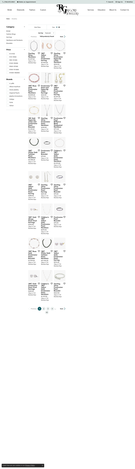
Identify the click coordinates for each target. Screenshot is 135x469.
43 (88, 402)
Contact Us (124, 10)
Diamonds (20, 10)
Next (124, 37)
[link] (8, 2)
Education (101, 10)
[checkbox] (10, 54)
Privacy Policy (30, 465)
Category (10, 27)
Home (8, 19)
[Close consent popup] (42, 465)
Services (91, 10)
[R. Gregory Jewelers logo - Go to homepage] (67, 10)
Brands (9, 79)
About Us (112, 10)
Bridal (10, 10)
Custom (43, 10)
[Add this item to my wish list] (59, 74)
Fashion (32, 10)
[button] (109, 2)
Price (8, 50)
